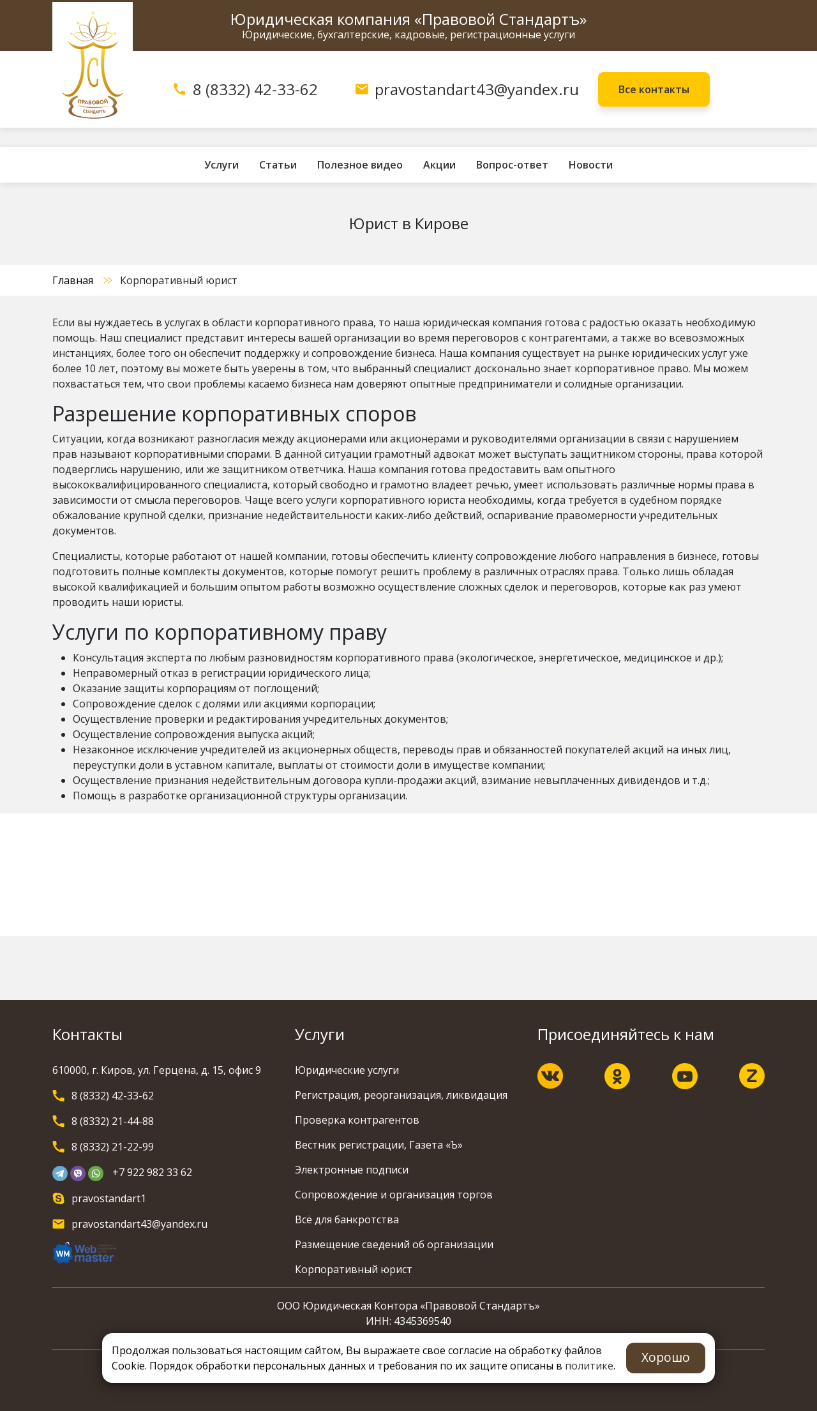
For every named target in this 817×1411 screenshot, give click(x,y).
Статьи (278, 165)
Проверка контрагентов (357, 1120)
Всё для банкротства (347, 1219)
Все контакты (653, 89)
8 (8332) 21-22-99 (112, 1147)
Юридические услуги (347, 1070)
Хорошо (665, 1357)
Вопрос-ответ (512, 165)
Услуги (221, 165)
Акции (439, 165)
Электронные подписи (351, 1170)
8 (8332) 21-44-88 (112, 1121)
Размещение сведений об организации (394, 1244)
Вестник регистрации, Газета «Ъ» (379, 1145)
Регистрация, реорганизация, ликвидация (401, 1095)
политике (589, 1366)
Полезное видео (360, 165)
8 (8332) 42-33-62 (255, 89)
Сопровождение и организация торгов (394, 1195)
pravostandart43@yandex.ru (477, 89)
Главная (72, 280)
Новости (591, 165)
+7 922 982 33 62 (152, 1172)
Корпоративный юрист (353, 1269)
